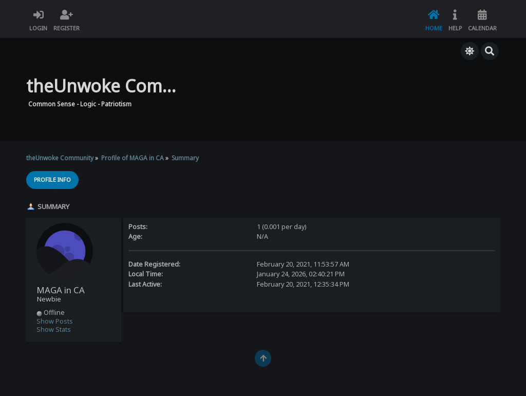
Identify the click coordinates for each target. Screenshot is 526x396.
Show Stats (53, 329)
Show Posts (54, 321)
